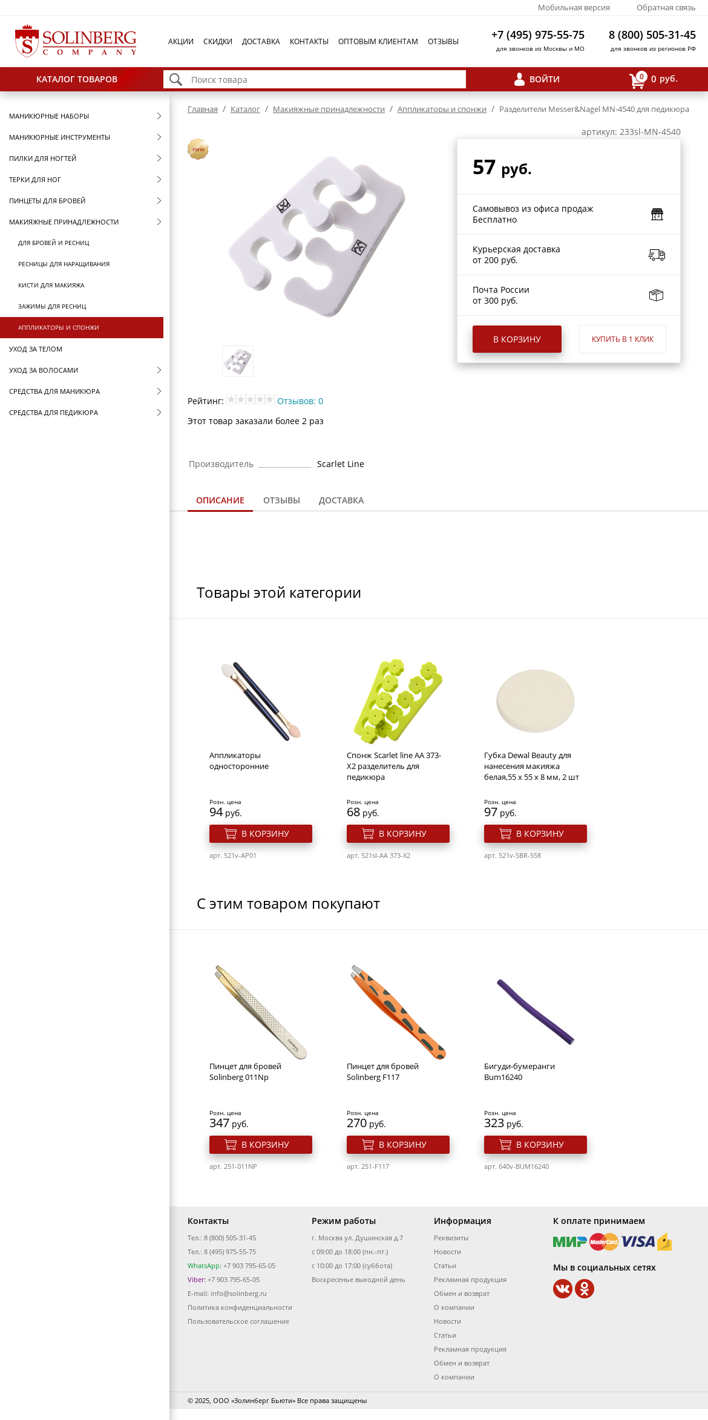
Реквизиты (451, 1237)
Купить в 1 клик (623, 339)
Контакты (309, 41)
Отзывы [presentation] (281, 500)
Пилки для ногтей (42, 158)
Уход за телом (35, 348)
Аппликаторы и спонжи (58, 327)
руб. (653, 79)
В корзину (517, 339)
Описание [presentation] (220, 500)
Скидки (217, 41)
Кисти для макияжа (51, 285)
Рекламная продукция (470, 1279)
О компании (454, 1307)
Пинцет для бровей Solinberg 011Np (245, 1071)
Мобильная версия (574, 7)
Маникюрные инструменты (59, 137)
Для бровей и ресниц (53, 242)
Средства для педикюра (53, 412)
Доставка (261, 41)
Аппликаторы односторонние (239, 760)
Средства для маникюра (54, 391)
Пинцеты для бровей (47, 200)
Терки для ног (35, 179)
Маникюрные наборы (49, 115)
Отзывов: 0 (300, 401)
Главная (203, 108)
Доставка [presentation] (341, 500)
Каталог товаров (76, 79)
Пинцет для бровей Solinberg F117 (383, 1071)
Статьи (445, 1265)
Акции (181, 41)
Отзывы (443, 41)
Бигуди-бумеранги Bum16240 (519, 1071)
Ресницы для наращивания (64, 264)
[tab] (220, 501)
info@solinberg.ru (239, 1293)
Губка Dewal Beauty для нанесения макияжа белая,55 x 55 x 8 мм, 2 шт (531, 766)
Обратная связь (666, 7)
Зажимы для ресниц (52, 306)
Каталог (245, 108)
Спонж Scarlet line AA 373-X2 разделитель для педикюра (394, 766)
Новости (447, 1251)
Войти (544, 79)
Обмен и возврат (462, 1293)
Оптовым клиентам (378, 41)
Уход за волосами (43, 370)
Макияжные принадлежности (64, 221)
